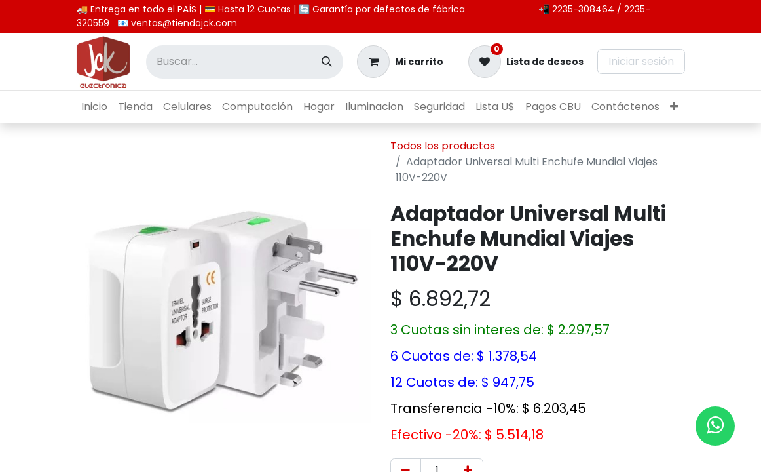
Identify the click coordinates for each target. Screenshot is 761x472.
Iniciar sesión (641, 61)
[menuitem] (94, 107)
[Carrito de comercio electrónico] (400, 62)
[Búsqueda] (326, 62)
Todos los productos (442, 145)
